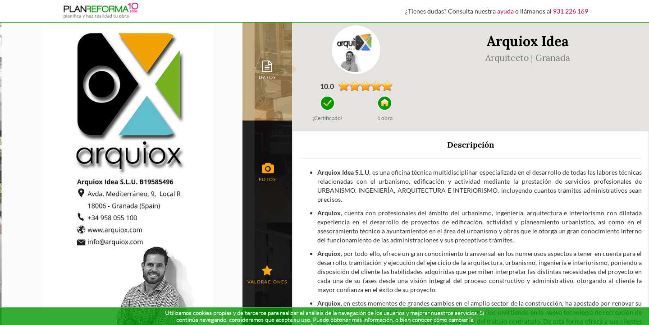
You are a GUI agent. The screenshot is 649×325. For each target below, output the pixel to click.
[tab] (267, 69)
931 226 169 (570, 11)
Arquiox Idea (528, 41)
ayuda (505, 11)
